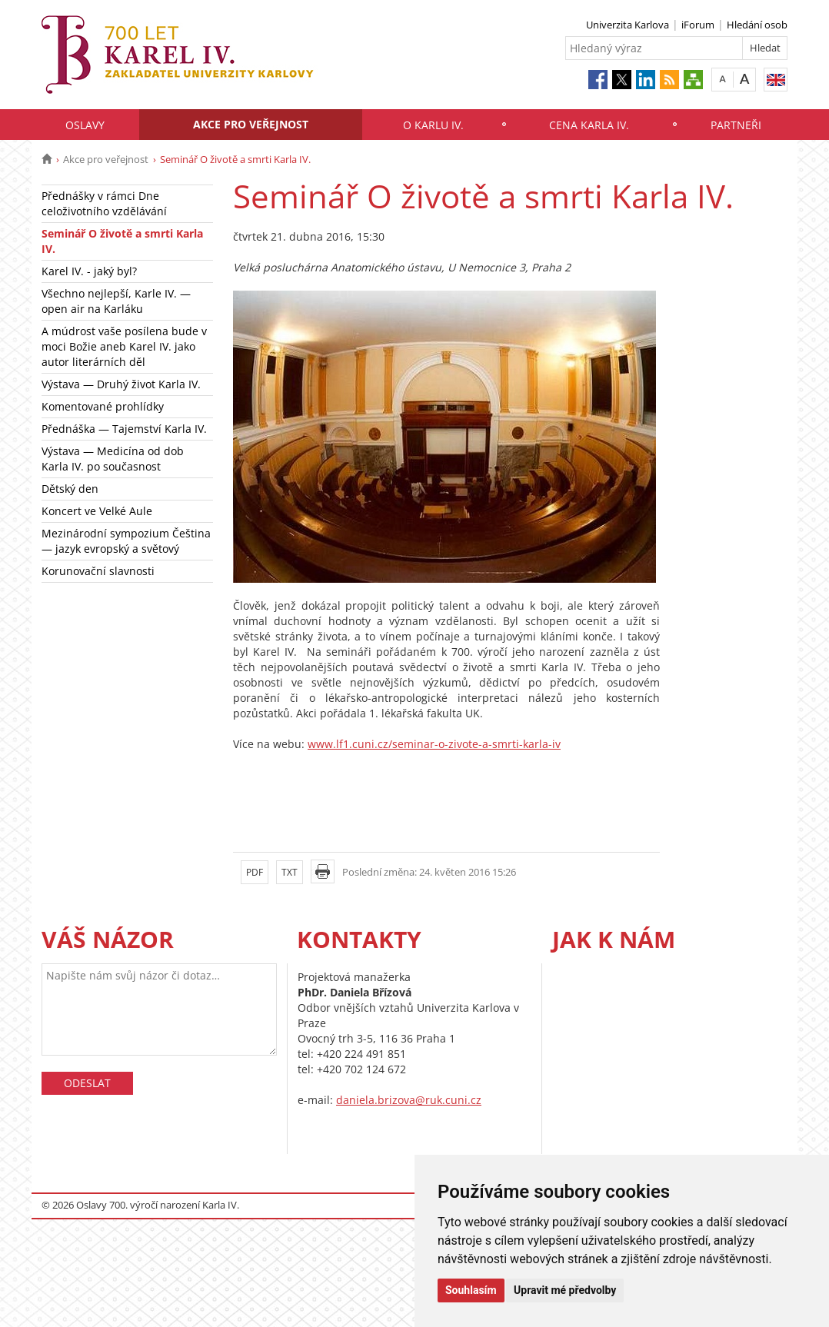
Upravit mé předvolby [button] (565, 1290)
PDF (254, 872)
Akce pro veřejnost (250, 124)
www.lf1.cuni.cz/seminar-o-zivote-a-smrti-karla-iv (434, 744)
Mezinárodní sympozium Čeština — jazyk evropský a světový (126, 541)
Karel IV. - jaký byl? (89, 271)
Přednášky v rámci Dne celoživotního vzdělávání (104, 203)
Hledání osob (757, 25)
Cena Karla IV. (589, 125)
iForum (697, 25)
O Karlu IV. (433, 125)
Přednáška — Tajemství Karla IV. (124, 428)
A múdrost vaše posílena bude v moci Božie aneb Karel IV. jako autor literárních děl (124, 346)
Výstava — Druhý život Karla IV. (121, 384)
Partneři (736, 125)
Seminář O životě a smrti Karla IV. (122, 241)
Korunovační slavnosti (98, 571)
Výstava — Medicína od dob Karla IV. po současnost (113, 459)
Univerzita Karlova (627, 25)
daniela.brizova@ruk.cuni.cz (408, 1100)
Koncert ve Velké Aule (97, 511)
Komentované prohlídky (103, 406)
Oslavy (85, 125)
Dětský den (70, 488)
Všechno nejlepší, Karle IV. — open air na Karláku (116, 301)
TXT (289, 872)
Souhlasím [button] (471, 1290)
